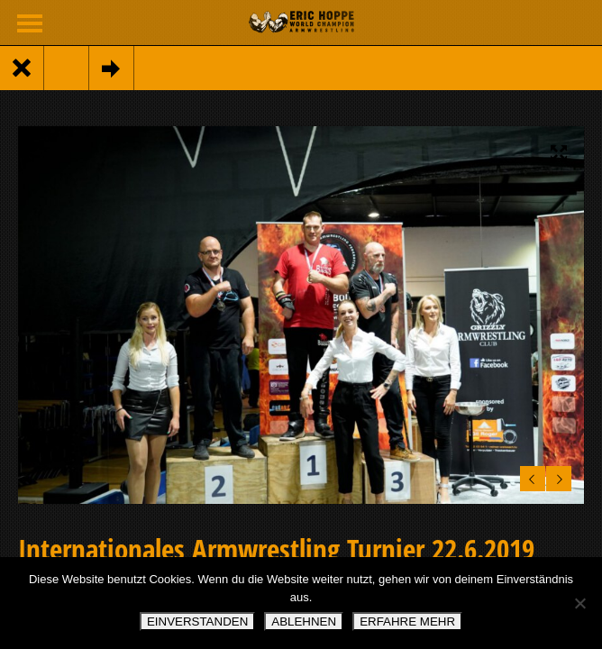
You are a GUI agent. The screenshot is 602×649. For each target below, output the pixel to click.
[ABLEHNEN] (579, 603)
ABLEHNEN (303, 621)
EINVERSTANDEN (197, 621)
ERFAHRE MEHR (407, 621)
